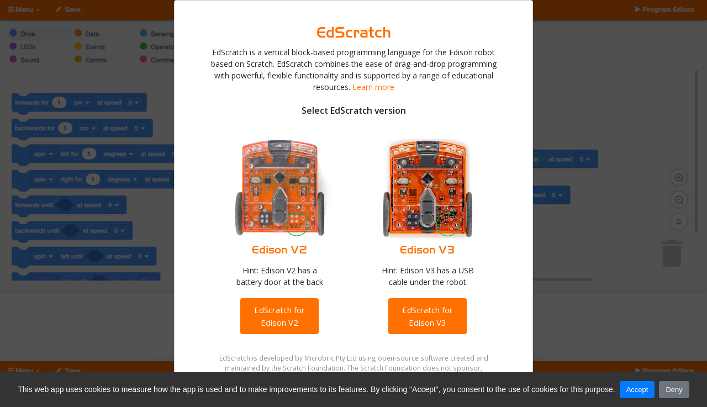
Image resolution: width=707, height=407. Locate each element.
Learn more (373, 87)
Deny (674, 389)
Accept (637, 389)
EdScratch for (279, 316)
